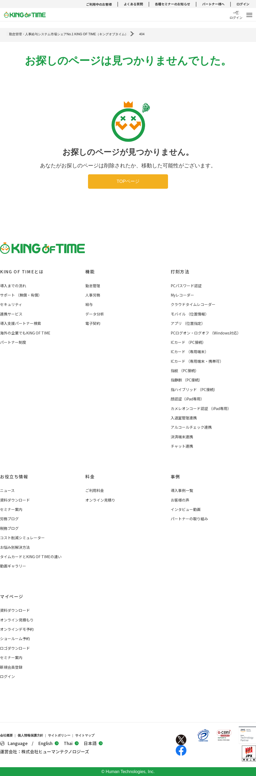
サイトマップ (84, 735)
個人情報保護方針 (30, 735)
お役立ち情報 (14, 476)
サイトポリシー (59, 735)
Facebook (181, 750)
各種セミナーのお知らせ (172, 4)
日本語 (93, 743)
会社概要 (6, 735)
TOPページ (128, 181)
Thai (71, 743)
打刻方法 (180, 271)
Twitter (181, 739)
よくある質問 (133, 4)
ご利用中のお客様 (99, 4)
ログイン (243, 4)
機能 (90, 271)
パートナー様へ (213, 4)
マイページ (11, 596)
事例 (175, 476)
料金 (90, 476)
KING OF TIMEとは (21, 271)
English (48, 743)
